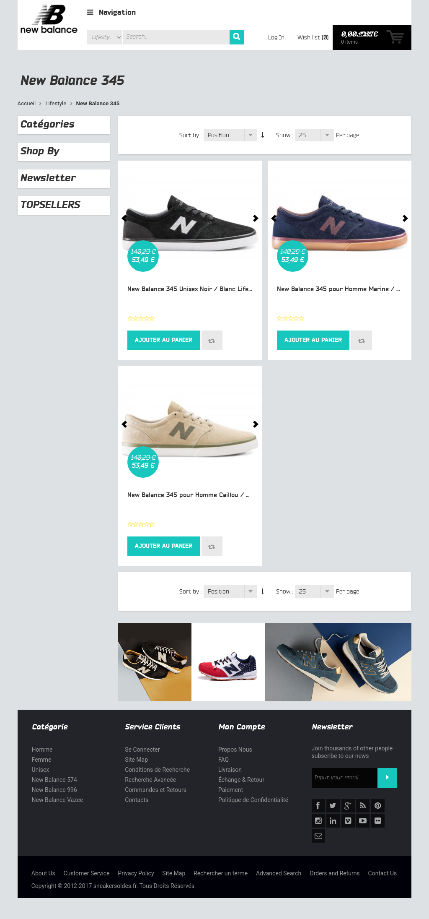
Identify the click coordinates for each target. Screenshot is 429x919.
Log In (276, 37)
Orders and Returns (335, 873)
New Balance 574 (54, 779)
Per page (347, 135)
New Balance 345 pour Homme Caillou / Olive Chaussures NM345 (222, 495)
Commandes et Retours (155, 789)
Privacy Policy (136, 873)
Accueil (27, 103)
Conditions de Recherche (157, 769)
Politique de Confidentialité (253, 800)
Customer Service (87, 873)
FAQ (223, 759)
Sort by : (190, 135)
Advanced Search (278, 873)
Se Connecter (142, 749)
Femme (42, 759)
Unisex (40, 769)
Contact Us (382, 873)
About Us (43, 873)
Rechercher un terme (221, 873)
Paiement (230, 789)
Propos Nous (235, 749)
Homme (42, 749)
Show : (284, 135)
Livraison (230, 769)
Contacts (136, 800)
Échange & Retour (241, 779)
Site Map (136, 759)
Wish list (308, 37)
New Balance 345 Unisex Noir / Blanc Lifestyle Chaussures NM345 (223, 289)
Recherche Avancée (150, 779)
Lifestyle (55, 103)
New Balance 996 (54, 789)
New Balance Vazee (57, 800)
